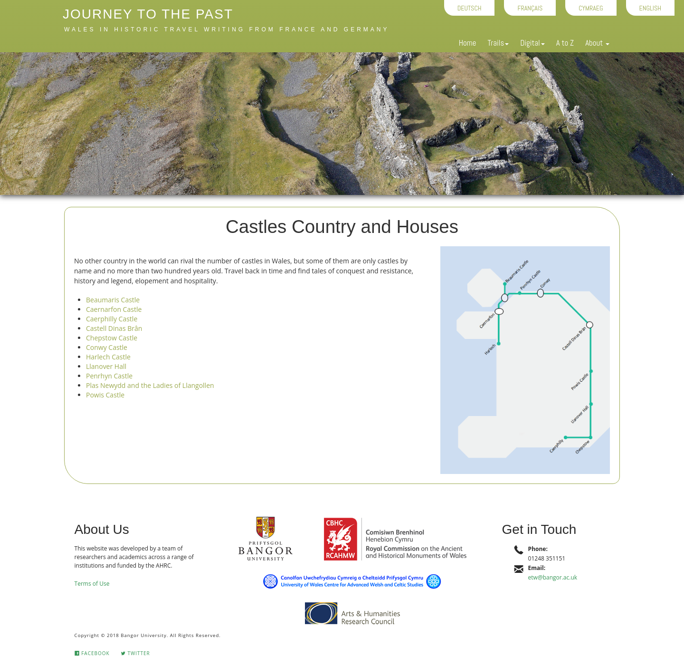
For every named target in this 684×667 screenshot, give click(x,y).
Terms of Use (92, 584)
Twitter (135, 653)
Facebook (92, 653)
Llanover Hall (106, 366)
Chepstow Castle (111, 337)
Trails (498, 43)
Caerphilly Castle (111, 318)
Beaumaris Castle (113, 299)
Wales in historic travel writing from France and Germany (226, 29)
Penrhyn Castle (109, 375)
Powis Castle (105, 394)
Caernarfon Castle (114, 309)
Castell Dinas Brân (114, 328)
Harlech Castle (108, 356)
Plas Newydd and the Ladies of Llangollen (150, 385)
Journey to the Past (148, 14)
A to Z (565, 43)
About (597, 43)
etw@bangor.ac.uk (552, 577)
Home (467, 43)
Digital (532, 43)
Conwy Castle (106, 347)
